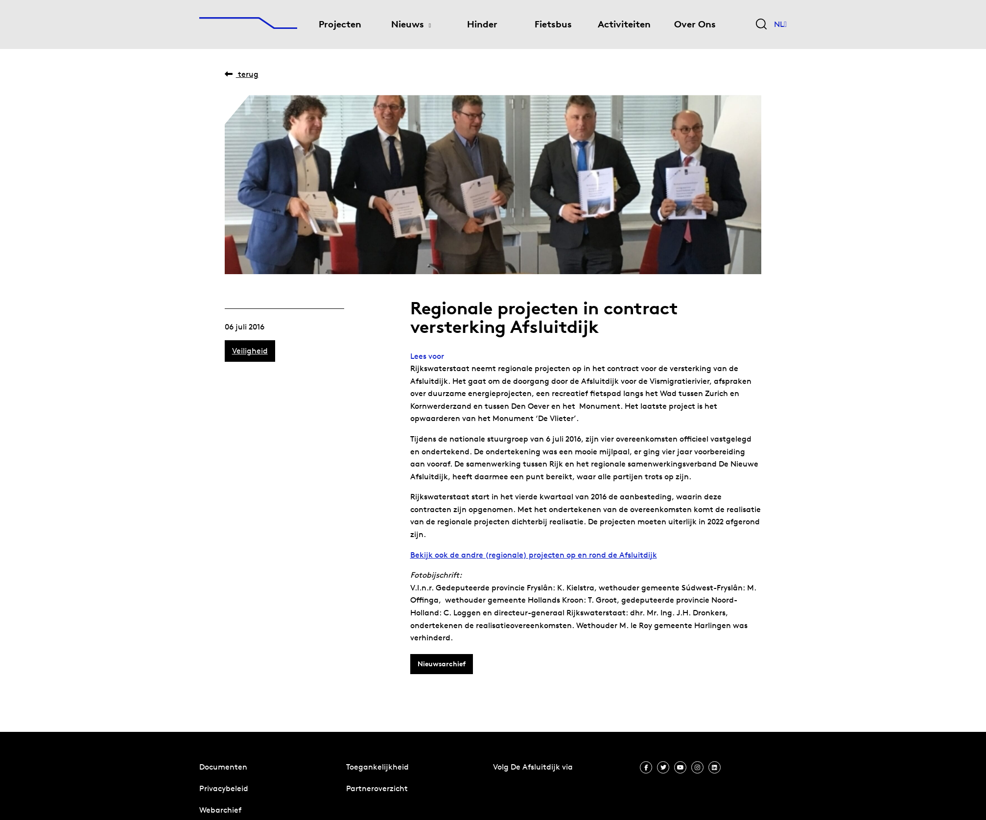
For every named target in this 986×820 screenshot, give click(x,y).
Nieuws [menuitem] (407, 24)
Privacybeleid (223, 788)
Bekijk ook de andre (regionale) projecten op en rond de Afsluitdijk (533, 555)
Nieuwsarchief (442, 663)
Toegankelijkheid (377, 767)
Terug (241, 74)
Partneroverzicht (377, 788)
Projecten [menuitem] (340, 24)
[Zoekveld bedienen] (761, 25)
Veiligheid (250, 350)
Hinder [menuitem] (482, 24)
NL (780, 24)
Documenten (223, 767)
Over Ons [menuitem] (695, 24)
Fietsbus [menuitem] (553, 24)
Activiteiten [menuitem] (624, 24)
